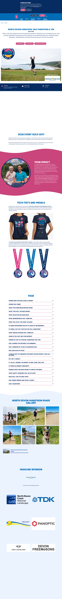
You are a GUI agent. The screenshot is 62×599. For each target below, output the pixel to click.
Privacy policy (36, 6)
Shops (39, 19)
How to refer (35, 16)
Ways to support (33, 20)
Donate (42, 16)
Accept (23, 10)
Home (2, 23)
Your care (22, 20)
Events (27, 19)
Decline (29, 10)
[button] (31, 301)
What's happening (45, 20)
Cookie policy (23, 7)
